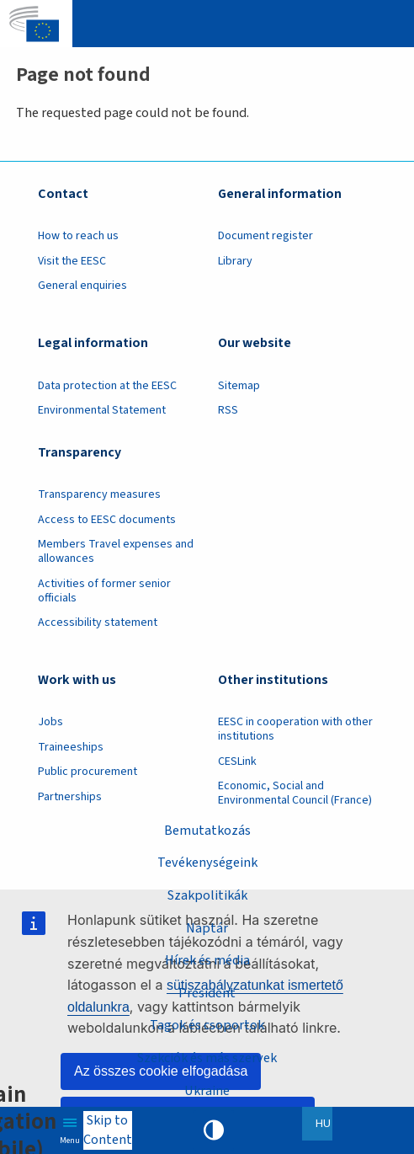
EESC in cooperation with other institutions (295, 729)
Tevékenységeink (207, 862)
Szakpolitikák (207, 895)
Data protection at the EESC (107, 385)
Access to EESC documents (107, 519)
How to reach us (78, 235)
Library (235, 261)
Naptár (207, 928)
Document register (265, 235)
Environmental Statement (102, 410)
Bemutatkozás (207, 830)
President (207, 992)
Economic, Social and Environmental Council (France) (296, 793)
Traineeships (71, 747)
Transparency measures (99, 494)
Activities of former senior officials (104, 590)
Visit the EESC (72, 261)
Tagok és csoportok (207, 1024)
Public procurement (87, 771)
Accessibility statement (97, 622)
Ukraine (207, 1090)
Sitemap (239, 385)
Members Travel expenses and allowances (116, 551)
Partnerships (70, 796)
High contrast (214, 1130)
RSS (228, 410)
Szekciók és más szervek (207, 1057)
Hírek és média (207, 960)
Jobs (50, 721)
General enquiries (82, 285)
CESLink (237, 761)
